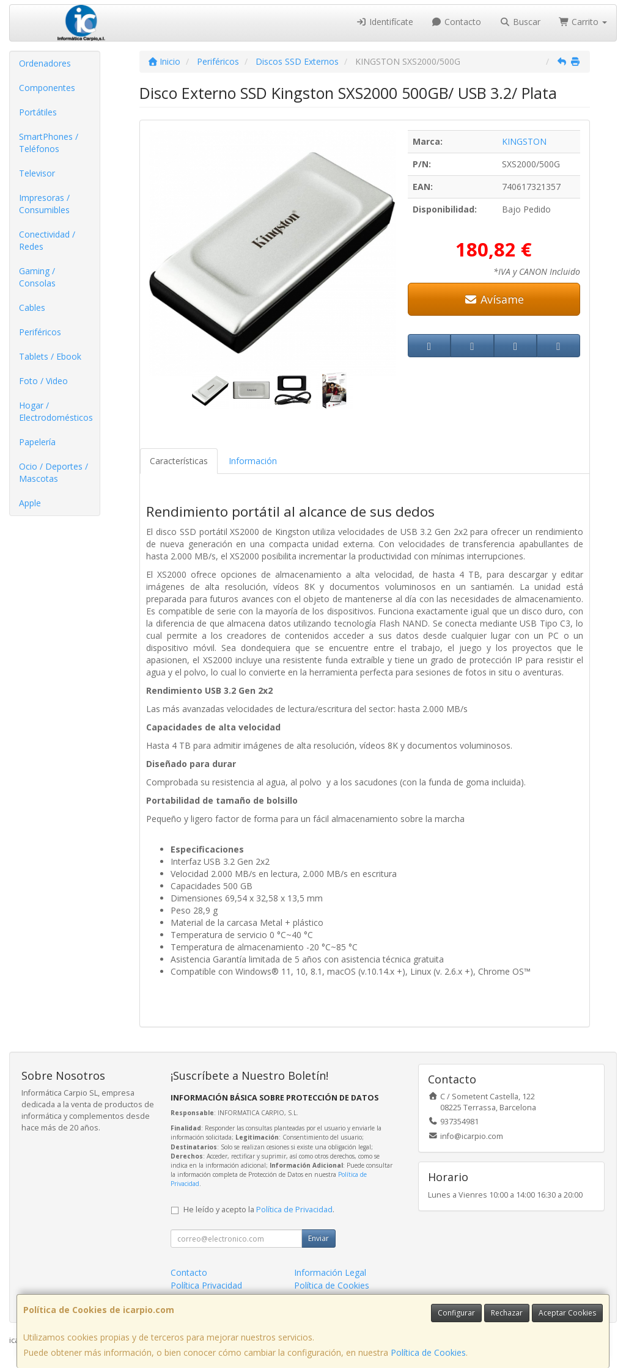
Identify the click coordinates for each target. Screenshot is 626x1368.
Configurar (456, 1313)
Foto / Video (43, 381)
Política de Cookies (428, 1352)
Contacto (457, 21)
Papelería (37, 442)
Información (253, 461)
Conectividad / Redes (47, 240)
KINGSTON (524, 141)
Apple (30, 503)
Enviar (318, 1238)
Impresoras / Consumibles (44, 204)
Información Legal (330, 1272)
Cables (32, 307)
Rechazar (507, 1313)
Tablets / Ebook (50, 356)
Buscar (519, 21)
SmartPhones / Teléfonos (48, 143)
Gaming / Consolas (37, 277)
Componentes (47, 87)
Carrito (583, 21)
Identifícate (384, 21)
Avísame (493, 299)
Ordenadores (45, 63)
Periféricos (40, 332)
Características (179, 461)
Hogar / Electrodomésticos (56, 411)
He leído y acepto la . (258, 1209)
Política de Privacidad (294, 1209)
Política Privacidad (206, 1285)
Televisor (37, 173)
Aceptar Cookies (567, 1313)
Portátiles (38, 112)
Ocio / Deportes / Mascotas (53, 472)
